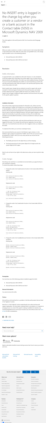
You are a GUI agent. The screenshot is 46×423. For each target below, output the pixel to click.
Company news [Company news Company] (33, 403)
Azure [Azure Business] (3, 405)
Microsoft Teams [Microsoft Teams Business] (4, 414)
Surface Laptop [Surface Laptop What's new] (4, 381)
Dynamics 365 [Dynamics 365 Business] (4, 407)
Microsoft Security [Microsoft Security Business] (5, 403)
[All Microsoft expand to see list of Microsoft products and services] (1, 2)
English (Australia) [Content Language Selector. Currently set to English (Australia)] (7, 420)
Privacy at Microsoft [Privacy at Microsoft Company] (34, 405)
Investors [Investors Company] (32, 407)
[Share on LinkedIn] (5, 316)
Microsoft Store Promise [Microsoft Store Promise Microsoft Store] (20, 390)
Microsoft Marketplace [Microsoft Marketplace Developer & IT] (20, 409)
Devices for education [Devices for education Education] (34, 381)
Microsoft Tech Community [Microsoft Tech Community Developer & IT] (20, 407)
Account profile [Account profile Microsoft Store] (18, 379)
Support (3, 5)
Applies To (5, 36)
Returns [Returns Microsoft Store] (17, 385)
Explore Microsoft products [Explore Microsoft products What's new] (6, 392)
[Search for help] (5, 2)
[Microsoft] (23, 1)
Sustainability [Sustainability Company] (33, 409)
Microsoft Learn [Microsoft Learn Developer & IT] (19, 403)
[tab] (7, 341)
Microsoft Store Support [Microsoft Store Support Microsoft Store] (20, 383)
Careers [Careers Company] (32, 400)
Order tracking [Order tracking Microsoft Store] (18, 387)
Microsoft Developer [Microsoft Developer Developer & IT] (19, 400)
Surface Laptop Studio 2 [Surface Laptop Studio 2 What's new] (6, 383)
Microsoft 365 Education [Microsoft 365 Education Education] (35, 385)
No (35, 372)
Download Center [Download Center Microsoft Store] (19, 381)
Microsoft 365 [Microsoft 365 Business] (4, 409)
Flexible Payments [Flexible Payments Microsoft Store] (19, 392)
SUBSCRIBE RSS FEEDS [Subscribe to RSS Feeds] (9, 320)
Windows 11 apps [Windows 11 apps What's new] (4, 394)
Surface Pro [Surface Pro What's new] (3, 379)
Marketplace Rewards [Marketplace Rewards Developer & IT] (20, 414)
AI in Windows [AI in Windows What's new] (4, 390)
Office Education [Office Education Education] (34, 387)
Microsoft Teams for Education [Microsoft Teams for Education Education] (36, 383)
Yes (26, 372)
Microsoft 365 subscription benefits (5, 356)
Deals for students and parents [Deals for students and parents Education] (36, 392)
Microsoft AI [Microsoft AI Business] (4, 400)
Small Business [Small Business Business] (4, 416)
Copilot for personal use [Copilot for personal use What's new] (6, 387)
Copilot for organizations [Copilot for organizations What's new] (6, 385)
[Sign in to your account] (43, 2)
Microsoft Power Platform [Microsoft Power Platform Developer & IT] (20, 411)
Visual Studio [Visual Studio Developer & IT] (18, 416)
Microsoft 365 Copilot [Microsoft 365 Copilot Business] (5, 411)
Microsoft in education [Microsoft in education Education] (35, 379)
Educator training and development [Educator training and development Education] (37, 390)
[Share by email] (9, 316)
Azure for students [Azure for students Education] (34, 394)
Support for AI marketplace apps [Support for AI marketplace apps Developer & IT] (21, 405)
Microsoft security (28, 354)
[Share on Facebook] (3, 316)
